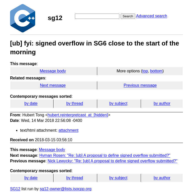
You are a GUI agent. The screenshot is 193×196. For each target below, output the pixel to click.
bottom (156, 71)
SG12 (15, 189)
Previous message (140, 85)
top (145, 71)
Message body (53, 71)
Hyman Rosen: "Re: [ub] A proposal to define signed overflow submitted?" (104, 155)
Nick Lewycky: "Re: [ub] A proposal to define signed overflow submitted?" (112, 161)
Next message (53, 85)
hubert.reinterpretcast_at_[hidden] (78, 115)
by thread (74, 103)
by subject (118, 103)
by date (30, 103)
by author (162, 103)
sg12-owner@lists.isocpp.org (65, 189)
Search (128, 16)
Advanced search (151, 16)
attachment (68, 130)
